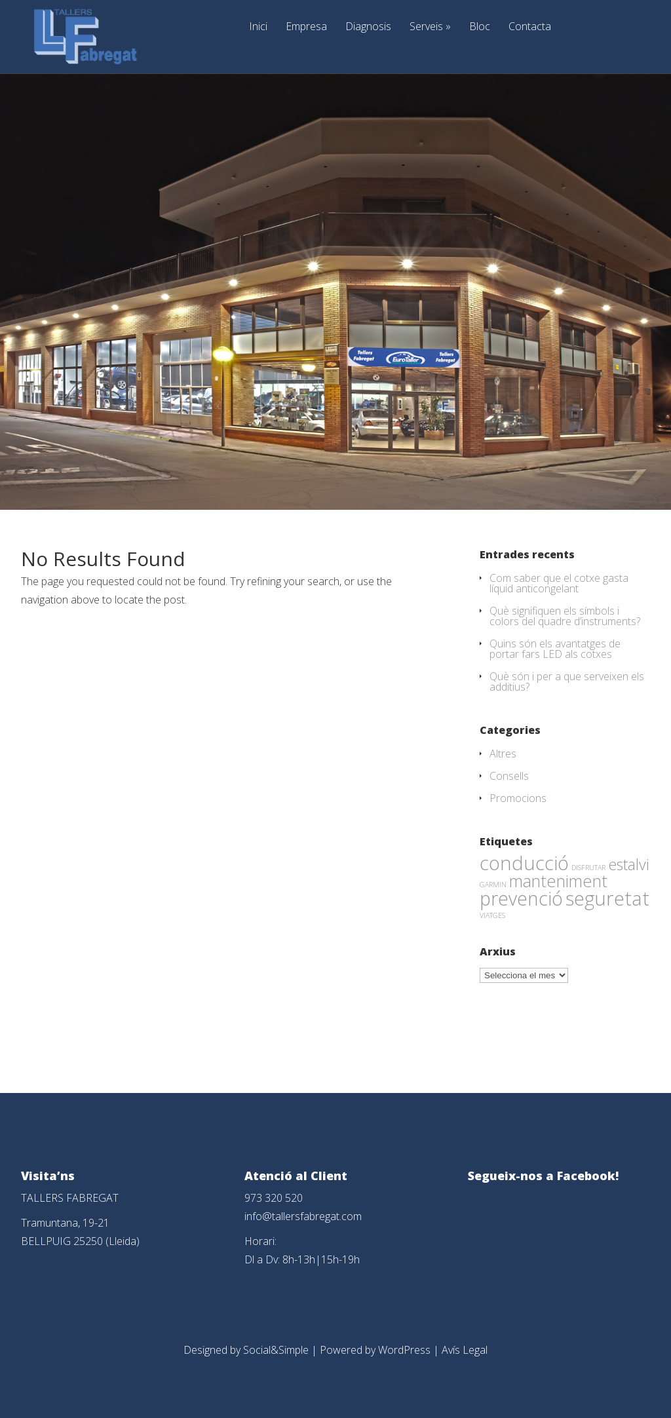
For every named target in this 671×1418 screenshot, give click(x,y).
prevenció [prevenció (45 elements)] (521, 898)
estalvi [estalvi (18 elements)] (628, 864)
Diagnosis (368, 27)
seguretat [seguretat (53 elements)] (607, 898)
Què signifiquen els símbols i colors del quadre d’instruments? (564, 616)
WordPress (404, 1350)
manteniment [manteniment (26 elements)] (558, 881)
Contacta (529, 27)
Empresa (306, 27)
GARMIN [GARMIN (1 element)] (493, 884)
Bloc (479, 27)
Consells (509, 776)
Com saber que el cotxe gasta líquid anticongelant (558, 583)
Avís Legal (465, 1350)
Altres (502, 753)
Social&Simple (276, 1350)
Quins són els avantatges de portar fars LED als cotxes (555, 648)
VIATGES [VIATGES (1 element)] (492, 915)
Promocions (517, 798)
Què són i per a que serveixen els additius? (566, 681)
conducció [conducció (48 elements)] (524, 862)
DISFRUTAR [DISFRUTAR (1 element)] (588, 867)
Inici (258, 27)
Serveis (430, 27)
